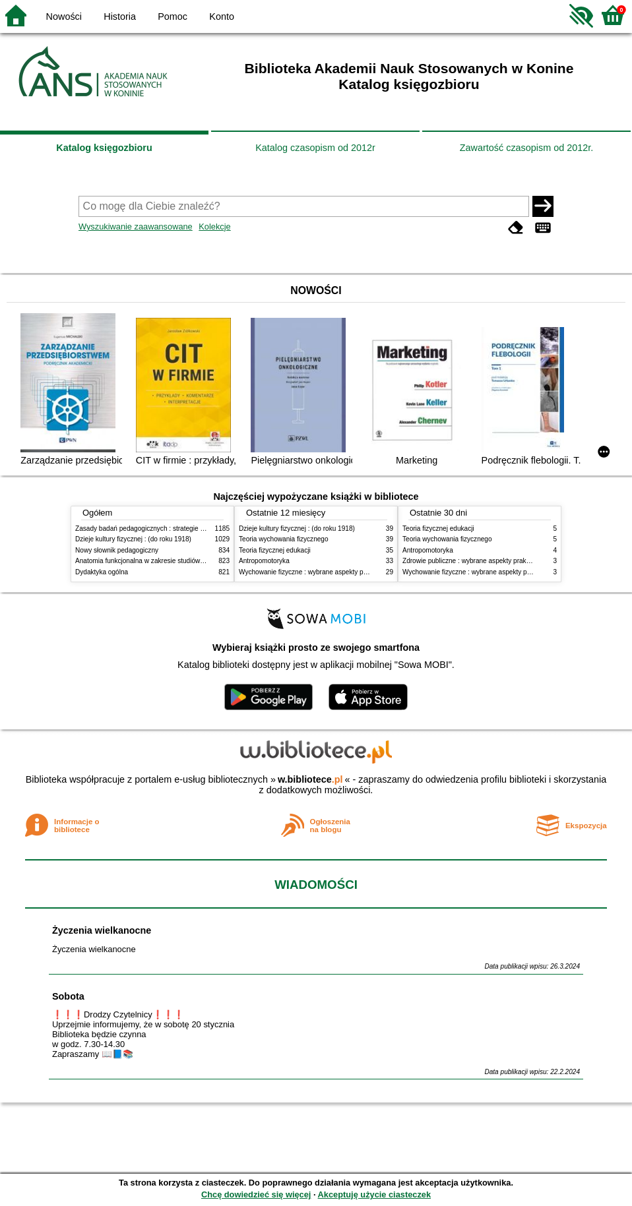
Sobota (68, 996)
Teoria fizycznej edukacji (275, 550)
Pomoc (172, 16)
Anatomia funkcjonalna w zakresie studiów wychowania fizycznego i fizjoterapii (191, 560)
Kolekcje (214, 226)
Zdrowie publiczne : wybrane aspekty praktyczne (474, 560)
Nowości (64, 16)
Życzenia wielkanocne (101, 930)
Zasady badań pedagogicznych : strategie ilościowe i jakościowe (170, 528)
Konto (221, 16)
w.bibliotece (310, 779)
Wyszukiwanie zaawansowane (136, 226)
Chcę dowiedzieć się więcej (256, 1194)
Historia (120, 16)
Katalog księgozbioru (104, 147)
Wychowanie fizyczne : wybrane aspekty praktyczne (315, 572)
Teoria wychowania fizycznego (284, 539)
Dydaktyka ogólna (101, 572)
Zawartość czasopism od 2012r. (526, 147)
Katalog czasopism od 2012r (315, 147)
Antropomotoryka (264, 560)
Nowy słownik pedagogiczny (116, 550)
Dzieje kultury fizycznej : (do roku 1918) (133, 539)
